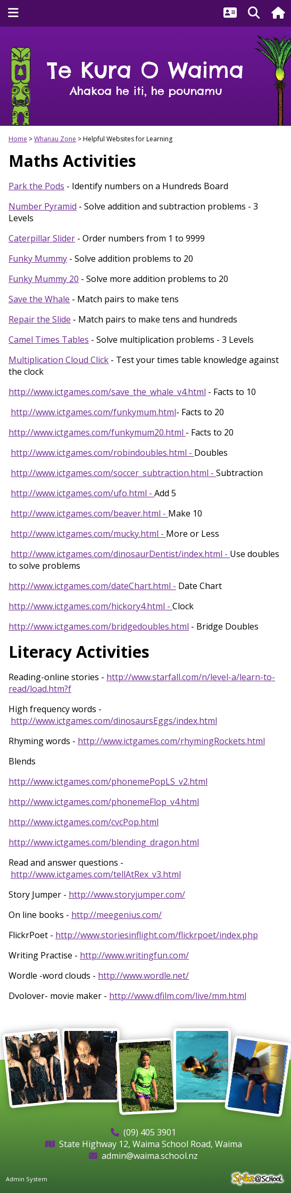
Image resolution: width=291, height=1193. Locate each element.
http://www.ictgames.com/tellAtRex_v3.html (96, 874)
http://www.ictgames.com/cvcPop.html (84, 822)
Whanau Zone (55, 138)
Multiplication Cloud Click (59, 360)
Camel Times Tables (49, 339)
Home (18, 138)
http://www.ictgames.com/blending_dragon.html (104, 842)
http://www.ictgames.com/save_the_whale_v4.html (107, 392)
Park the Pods (36, 186)
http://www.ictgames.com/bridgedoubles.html (99, 626)
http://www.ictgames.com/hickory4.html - (90, 606)
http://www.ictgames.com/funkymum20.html (97, 432)
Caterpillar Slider (42, 238)
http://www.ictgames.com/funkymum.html (93, 412)
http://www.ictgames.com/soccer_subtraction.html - (113, 473)
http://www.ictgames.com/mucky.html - (88, 533)
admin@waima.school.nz (150, 1156)
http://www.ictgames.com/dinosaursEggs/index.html (114, 721)
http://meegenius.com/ (116, 915)
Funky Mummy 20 (44, 279)
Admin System (26, 1179)
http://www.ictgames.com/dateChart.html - (92, 586)
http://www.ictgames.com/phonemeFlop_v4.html (104, 802)
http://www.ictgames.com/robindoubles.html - (102, 452)
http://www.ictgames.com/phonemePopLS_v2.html (108, 781)
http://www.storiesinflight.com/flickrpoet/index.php (156, 935)
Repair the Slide (40, 319)
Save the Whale (39, 299)
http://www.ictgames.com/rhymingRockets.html (171, 741)
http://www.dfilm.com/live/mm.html (177, 996)
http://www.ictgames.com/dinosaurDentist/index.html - (120, 554)
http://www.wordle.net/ (143, 975)
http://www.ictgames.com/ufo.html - (82, 493)
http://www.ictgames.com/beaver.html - (89, 513)
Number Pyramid (43, 206)
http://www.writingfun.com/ (134, 955)
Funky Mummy (38, 258)
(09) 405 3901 (149, 1132)
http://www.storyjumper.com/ (127, 894)
